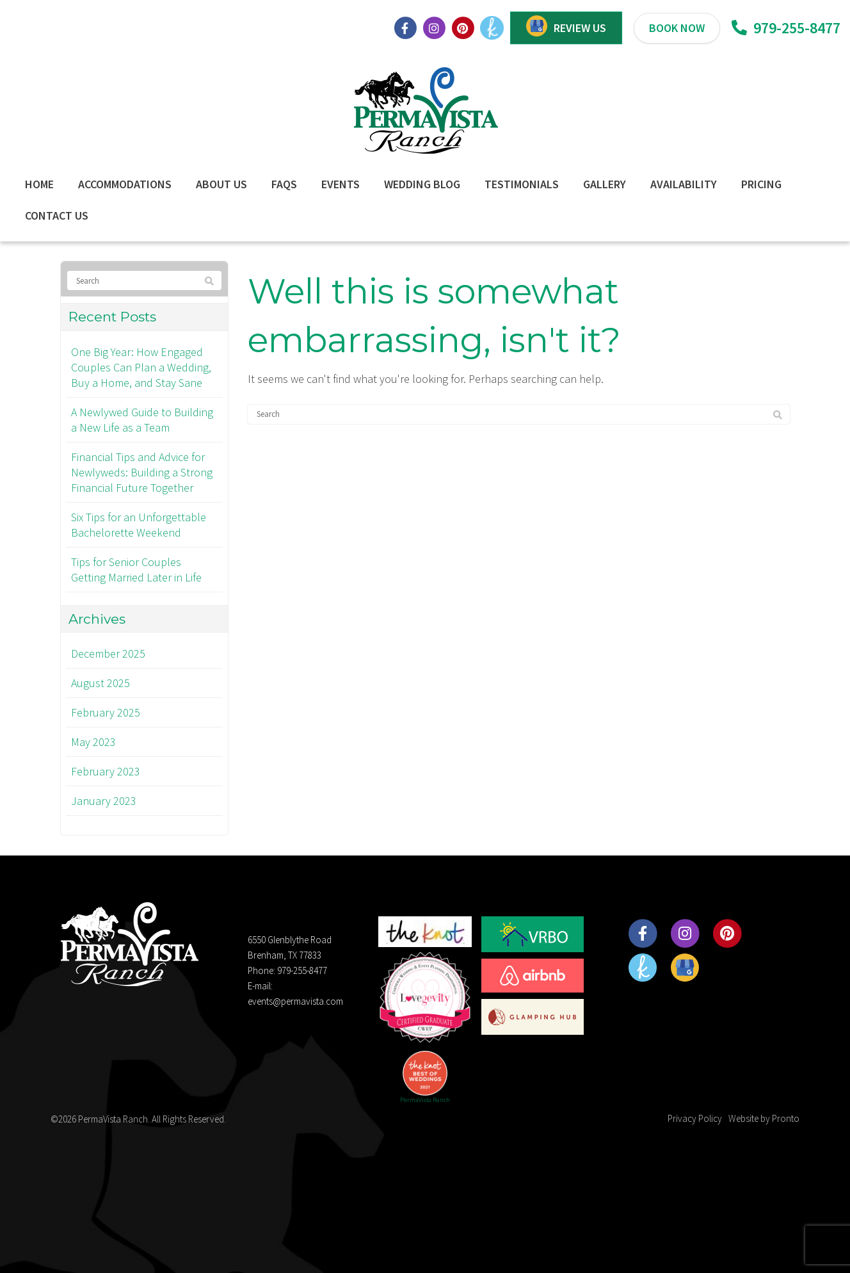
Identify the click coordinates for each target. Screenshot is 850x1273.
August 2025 (100, 683)
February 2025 (105, 712)
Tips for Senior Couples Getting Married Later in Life (136, 570)
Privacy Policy (695, 1118)
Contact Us (56, 215)
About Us (221, 184)
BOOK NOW (677, 27)
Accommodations (125, 184)
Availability (683, 184)
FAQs (284, 184)
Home (39, 184)
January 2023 (103, 800)
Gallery (604, 184)
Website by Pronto (763, 1118)
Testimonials (522, 184)
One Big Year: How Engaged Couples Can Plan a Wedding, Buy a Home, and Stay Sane (141, 367)
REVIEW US (580, 27)
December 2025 (108, 653)
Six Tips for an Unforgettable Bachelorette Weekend (138, 525)
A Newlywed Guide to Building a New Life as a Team (142, 420)
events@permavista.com (295, 1001)
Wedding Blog (422, 184)
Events (340, 184)
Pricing (761, 184)
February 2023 (105, 771)
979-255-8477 (786, 28)
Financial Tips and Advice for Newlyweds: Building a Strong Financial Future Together (141, 472)
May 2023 (93, 741)
